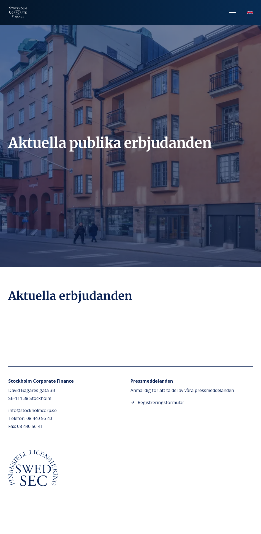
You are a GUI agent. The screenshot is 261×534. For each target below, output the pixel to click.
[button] (232, 12)
